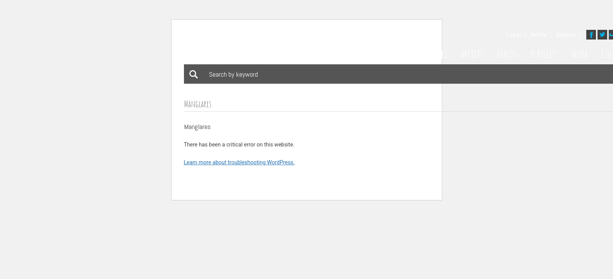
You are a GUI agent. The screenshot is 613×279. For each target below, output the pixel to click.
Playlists (544, 54)
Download (222, 127)
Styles (437, 54)
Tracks (506, 54)
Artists (471, 54)
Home (406, 54)
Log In (514, 35)
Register (566, 35)
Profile (538, 35)
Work (580, 54)
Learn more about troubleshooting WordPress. (239, 162)
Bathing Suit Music (262, 44)
